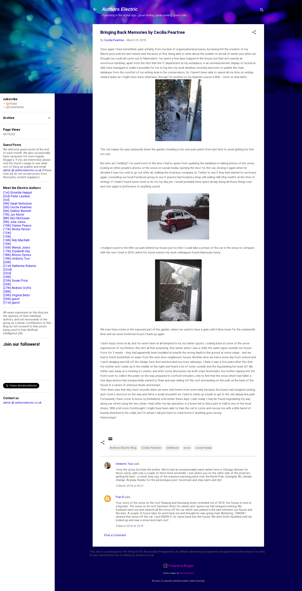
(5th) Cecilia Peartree (17, 207)
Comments (15, 107)
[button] (254, 33)
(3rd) (6, 200)
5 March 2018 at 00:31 (130, 486)
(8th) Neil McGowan (16, 218)
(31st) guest (11, 302)
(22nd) (7, 269)
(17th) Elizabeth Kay (16, 251)
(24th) (7, 277)
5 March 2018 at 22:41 (130, 526)
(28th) (7, 291)
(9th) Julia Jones (14, 222)
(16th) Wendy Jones (16, 247)
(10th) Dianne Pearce (17, 225)
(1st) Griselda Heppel (17, 192)
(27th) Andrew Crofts (17, 288)
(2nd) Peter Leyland (16, 196)
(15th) (7, 244)
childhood (172, 448)
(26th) (7, 284)
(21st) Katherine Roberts (19, 266)
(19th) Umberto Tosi (16, 258)
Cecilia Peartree (151, 448)
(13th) (7, 236)
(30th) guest (11, 299)
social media (203, 448)
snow (187, 448)
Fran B (120, 497)
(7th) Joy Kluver (13, 214)
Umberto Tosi (124, 464)
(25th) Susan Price (15, 280)
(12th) (7, 233)
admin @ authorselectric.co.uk (22, 170)
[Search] (261, 10)
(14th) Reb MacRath (16, 240)
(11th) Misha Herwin (16, 229)
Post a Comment (115, 535)
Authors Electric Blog (123, 448)
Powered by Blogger (178, 565)
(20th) (7, 262)
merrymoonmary (187, 573)
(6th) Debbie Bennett (17, 211)
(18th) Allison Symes (17, 255)
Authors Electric (120, 9)
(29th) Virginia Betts (16, 295)
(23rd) (7, 273)
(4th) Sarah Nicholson (17, 203)
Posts (11, 103)
